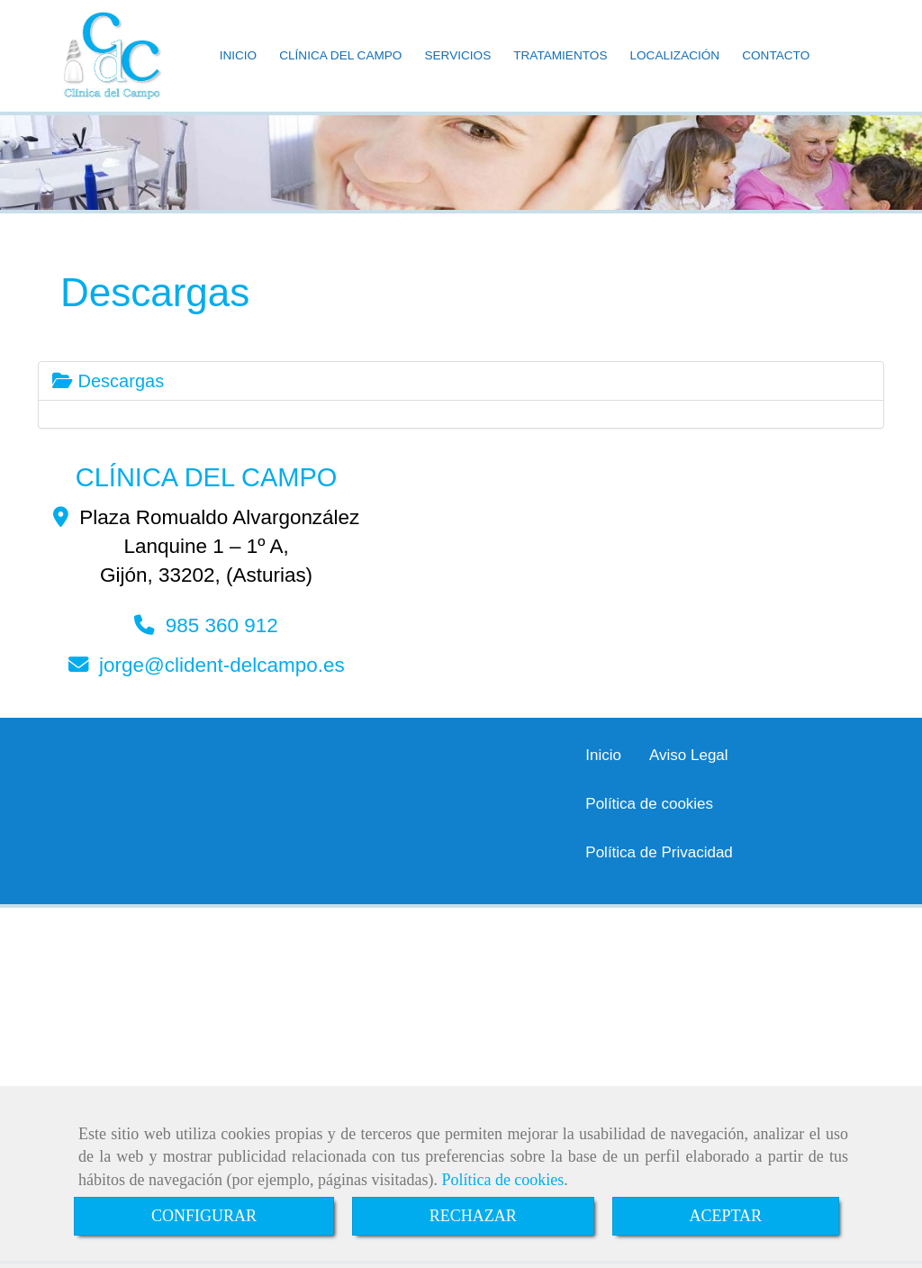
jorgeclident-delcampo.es (222, 665)
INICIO (239, 55)
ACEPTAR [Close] (726, 1216)
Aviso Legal (688, 755)
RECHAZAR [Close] (473, 1216)
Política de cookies (502, 1180)
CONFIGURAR (204, 1216)
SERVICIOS (457, 55)
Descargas (108, 381)
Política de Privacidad (658, 852)
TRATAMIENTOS (560, 55)
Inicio (603, 755)
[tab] (461, 381)
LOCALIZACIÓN (674, 55)
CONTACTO (775, 55)
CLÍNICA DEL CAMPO (340, 55)
